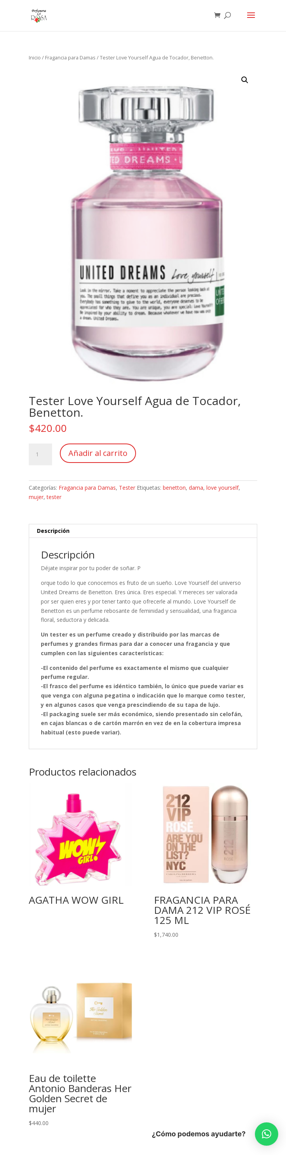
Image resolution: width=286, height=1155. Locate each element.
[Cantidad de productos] (40, 454)
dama (196, 487)
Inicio (35, 57)
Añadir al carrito (97, 453)
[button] (245, 80)
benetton (174, 487)
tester (54, 497)
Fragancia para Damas (70, 57)
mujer (36, 497)
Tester (127, 487)
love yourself (222, 487)
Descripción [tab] (53, 530)
